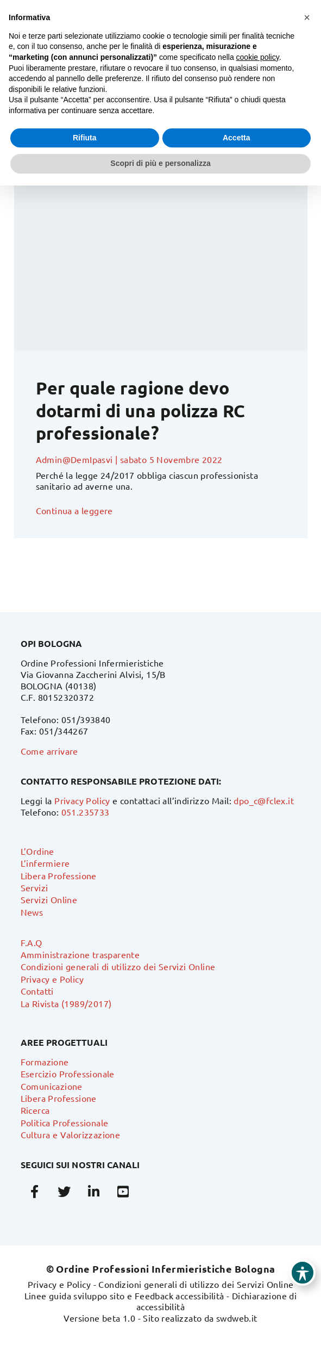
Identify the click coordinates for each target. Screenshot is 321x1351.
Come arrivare (49, 750)
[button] (307, 17)
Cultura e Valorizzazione (71, 1134)
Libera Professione (59, 875)
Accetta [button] (236, 137)
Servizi (34, 887)
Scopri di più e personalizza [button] (160, 163)
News (32, 911)
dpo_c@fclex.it (264, 800)
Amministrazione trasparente (80, 954)
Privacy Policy (82, 800)
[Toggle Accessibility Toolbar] (302, 1273)
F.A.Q (31, 942)
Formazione (45, 1061)
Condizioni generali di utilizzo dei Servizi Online (118, 966)
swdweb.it (236, 1317)
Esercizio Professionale (68, 1073)
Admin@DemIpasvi (74, 459)
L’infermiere (45, 863)
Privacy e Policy (52, 978)
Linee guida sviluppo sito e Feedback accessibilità (124, 1295)
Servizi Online (49, 899)
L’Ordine (37, 851)
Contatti (37, 990)
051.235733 (85, 811)
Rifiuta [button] (85, 137)
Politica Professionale (65, 1122)
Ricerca (35, 1110)
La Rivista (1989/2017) (66, 1003)
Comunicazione (52, 1086)
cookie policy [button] (257, 57)
